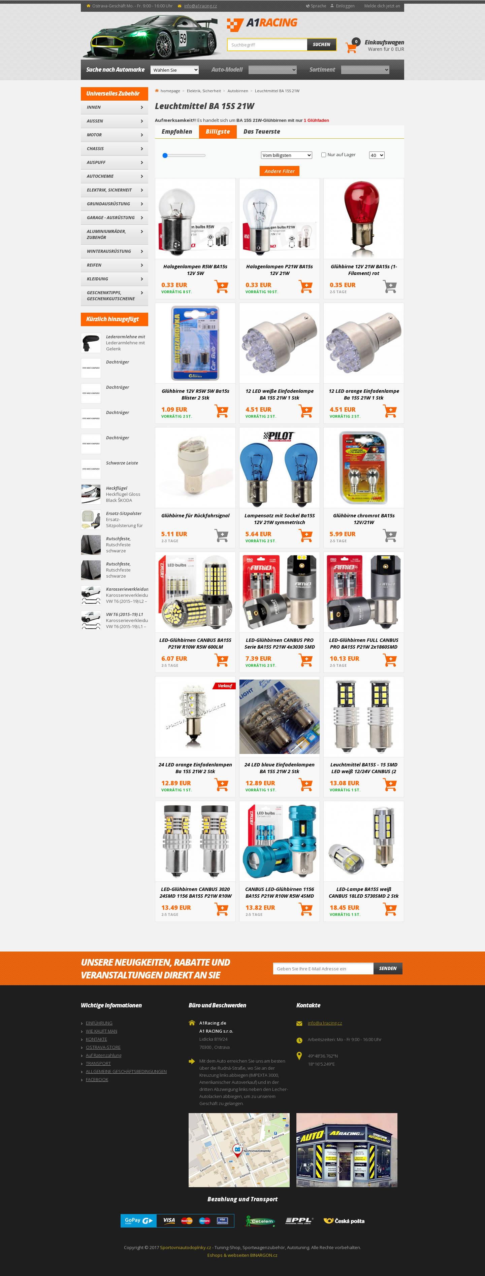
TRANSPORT (98, 1063)
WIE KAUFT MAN (101, 1031)
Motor (94, 135)
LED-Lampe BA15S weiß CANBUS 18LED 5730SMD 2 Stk (364, 892)
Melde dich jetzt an (382, 6)
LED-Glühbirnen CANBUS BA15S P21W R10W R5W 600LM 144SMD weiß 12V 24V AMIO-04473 (195, 643)
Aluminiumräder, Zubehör (106, 234)
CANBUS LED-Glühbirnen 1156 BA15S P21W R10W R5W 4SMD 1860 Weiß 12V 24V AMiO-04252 (280, 892)
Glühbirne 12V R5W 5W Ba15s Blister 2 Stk (195, 394)
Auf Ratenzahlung (103, 1055)
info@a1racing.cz (200, 6)
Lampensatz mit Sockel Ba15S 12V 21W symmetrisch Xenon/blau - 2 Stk (280, 518)
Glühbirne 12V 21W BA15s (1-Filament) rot (364, 269)
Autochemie (100, 176)
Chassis (95, 148)
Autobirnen (238, 90)
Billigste (218, 131)
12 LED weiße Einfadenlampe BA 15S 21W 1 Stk (280, 394)
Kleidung (97, 279)
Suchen (321, 44)
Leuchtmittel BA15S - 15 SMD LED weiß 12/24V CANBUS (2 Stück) (363, 767)
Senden (388, 968)
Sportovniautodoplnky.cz (185, 1247)
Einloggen (345, 6)
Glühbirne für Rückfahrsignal (195, 515)
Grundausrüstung (108, 204)
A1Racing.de (284, 25)
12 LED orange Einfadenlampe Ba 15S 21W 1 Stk (364, 394)
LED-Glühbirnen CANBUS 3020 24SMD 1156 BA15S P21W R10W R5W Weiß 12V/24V (195, 892)
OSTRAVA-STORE (103, 1047)
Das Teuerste (262, 131)
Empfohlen (177, 131)
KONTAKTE (96, 1039)
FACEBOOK (97, 1079)
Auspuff (96, 162)
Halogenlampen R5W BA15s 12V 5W (195, 269)
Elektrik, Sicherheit (109, 190)
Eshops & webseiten (228, 1255)
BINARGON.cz (264, 1255)
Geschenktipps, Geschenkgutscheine (111, 295)
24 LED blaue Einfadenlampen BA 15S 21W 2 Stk (280, 767)
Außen (95, 121)
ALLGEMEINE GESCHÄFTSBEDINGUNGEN (126, 1071)
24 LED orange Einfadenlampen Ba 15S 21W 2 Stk (195, 767)
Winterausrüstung (109, 251)
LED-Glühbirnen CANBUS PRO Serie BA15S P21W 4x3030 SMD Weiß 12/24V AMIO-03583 (280, 643)
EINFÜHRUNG (99, 1023)
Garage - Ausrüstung (111, 217)
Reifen (94, 265)
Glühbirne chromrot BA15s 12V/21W (364, 518)
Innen (94, 107)
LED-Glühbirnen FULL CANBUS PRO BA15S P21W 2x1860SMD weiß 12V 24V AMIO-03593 (363, 643)
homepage (170, 90)
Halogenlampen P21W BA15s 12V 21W (279, 269)
